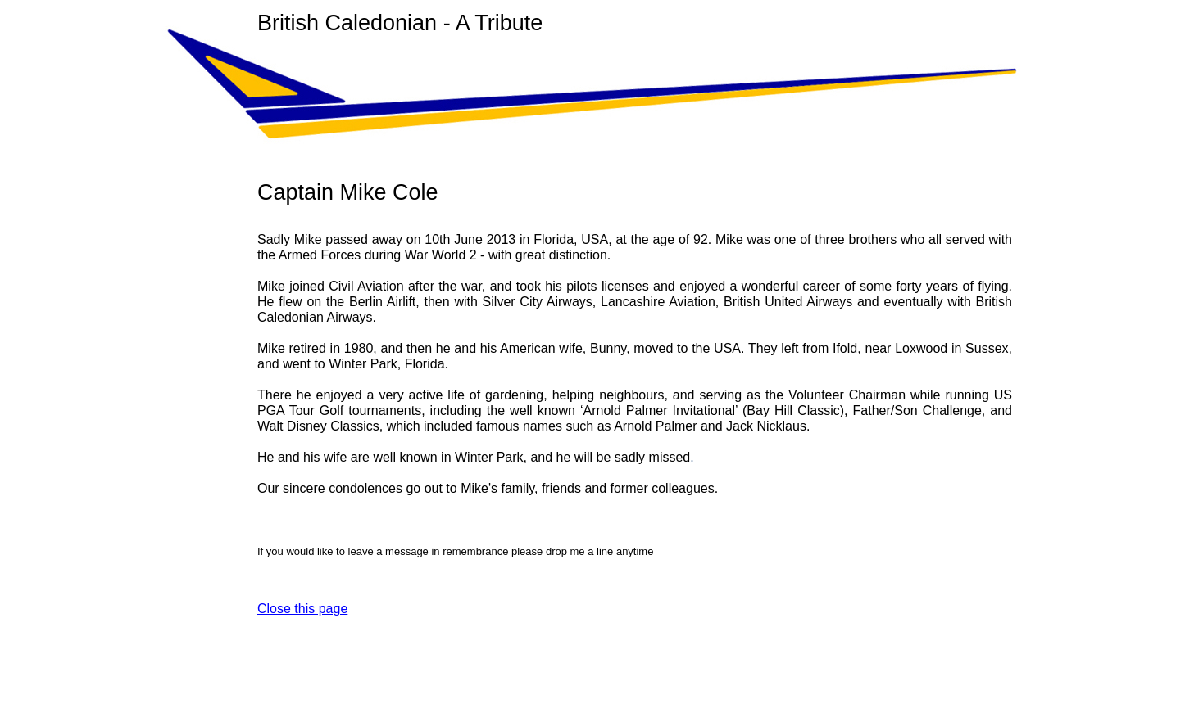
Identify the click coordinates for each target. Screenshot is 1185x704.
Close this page (302, 609)
